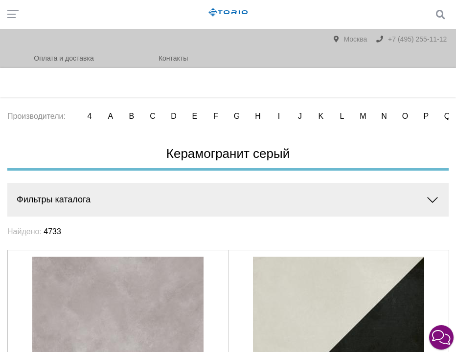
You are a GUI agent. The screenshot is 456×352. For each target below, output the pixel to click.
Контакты (173, 58)
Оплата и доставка (63, 58)
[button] (441, 337)
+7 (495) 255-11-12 (411, 39)
